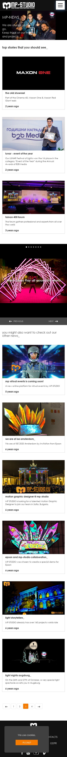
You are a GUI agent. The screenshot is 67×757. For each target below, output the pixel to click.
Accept (26, 742)
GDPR (53, 743)
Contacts (51, 736)
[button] (26, 247)
